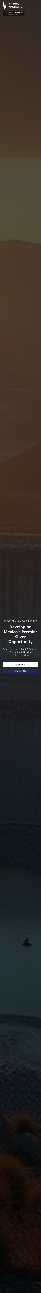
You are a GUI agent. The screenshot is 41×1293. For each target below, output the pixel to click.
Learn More (20, 664)
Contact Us (20, 671)
